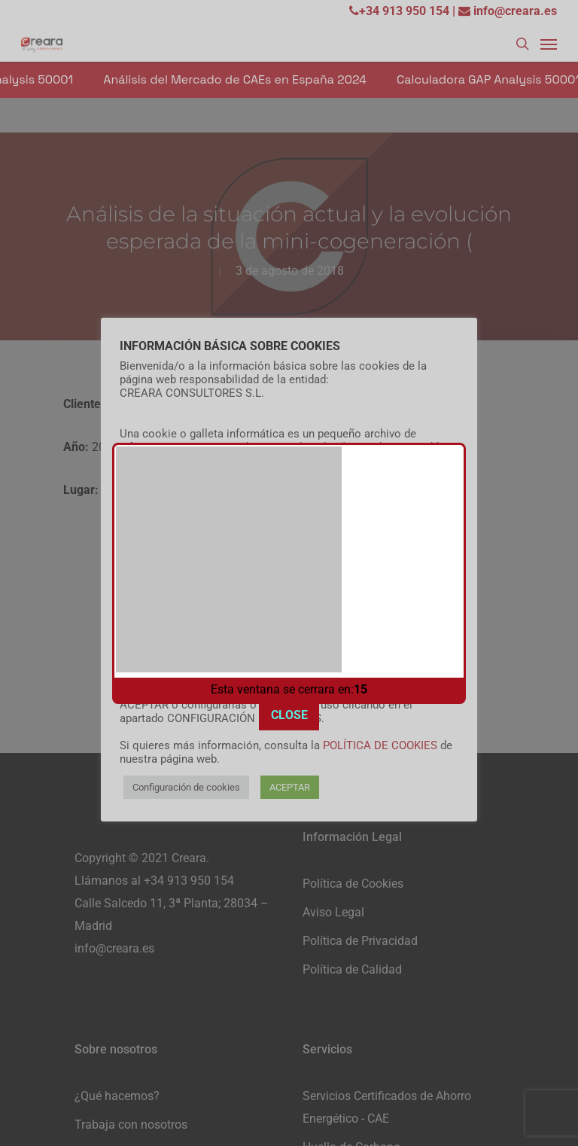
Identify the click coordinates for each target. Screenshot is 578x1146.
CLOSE (289, 698)
